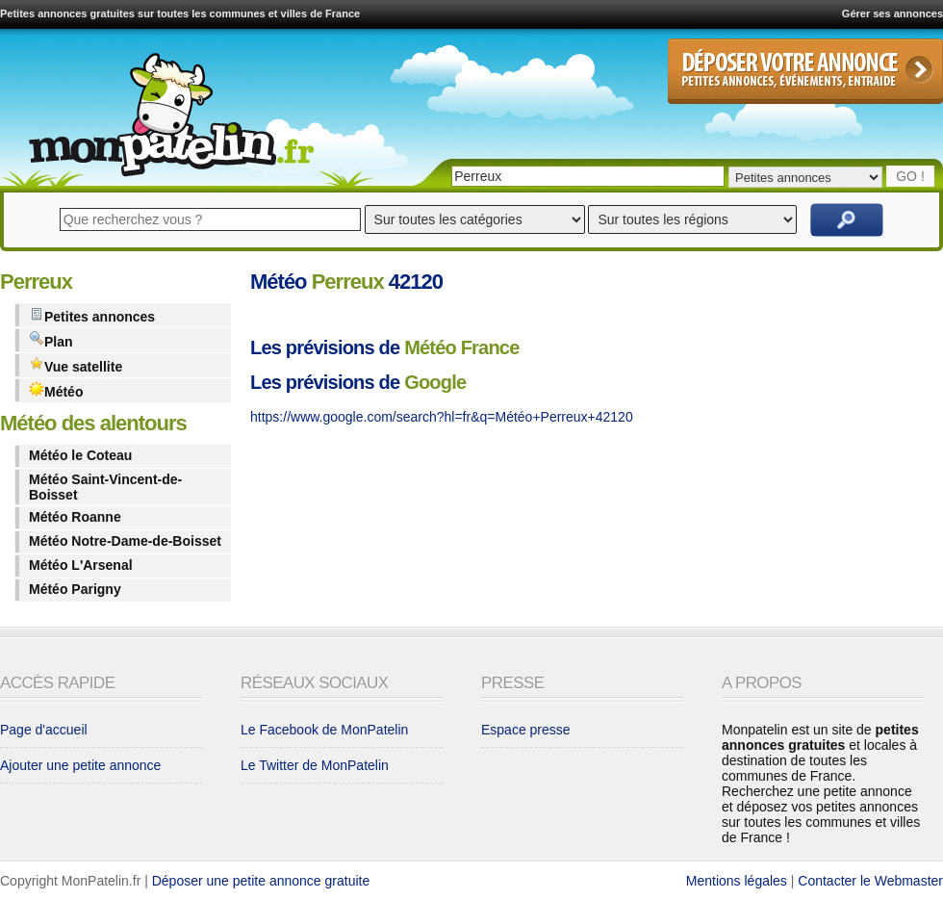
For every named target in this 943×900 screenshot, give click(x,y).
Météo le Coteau (80, 455)
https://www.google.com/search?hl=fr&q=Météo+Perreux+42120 (441, 416)
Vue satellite (75, 365)
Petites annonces (92, 315)
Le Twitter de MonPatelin (315, 765)
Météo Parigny (75, 589)
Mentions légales (736, 880)
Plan (51, 340)
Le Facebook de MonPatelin (324, 729)
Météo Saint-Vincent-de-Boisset (105, 487)
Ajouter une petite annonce (80, 765)
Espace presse (526, 729)
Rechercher (846, 220)
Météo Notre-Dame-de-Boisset (125, 541)
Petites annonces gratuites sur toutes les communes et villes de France (180, 13)
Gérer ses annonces (892, 13)
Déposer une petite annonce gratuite (261, 880)
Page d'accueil (44, 729)
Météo (56, 390)
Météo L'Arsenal (81, 565)
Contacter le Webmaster (870, 880)
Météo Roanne (75, 517)
